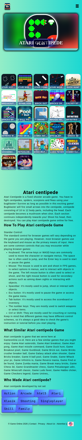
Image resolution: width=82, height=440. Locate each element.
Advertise (61, 423)
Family (24, 409)
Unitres (25, 162)
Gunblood (25, 97)
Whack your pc (57, 113)
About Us (50, 423)
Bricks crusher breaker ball (57, 97)
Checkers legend (8, 162)
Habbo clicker (73, 145)
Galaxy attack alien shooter (73, 97)
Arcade (26, 393)
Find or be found (25, 129)
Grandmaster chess (8, 145)
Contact (32, 423)
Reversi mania (8, 129)
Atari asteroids (8, 81)
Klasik (9, 401)
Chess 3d (73, 129)
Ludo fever (57, 145)
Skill (9, 409)
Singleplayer (52, 401)
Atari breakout (25, 81)
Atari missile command (57, 81)
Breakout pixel (8, 97)
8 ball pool (25, 113)
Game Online (17, 6)
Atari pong (41, 81)
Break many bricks (57, 129)
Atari (56, 393)
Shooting (28, 401)
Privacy (41, 423)
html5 (41, 393)
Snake (41, 113)
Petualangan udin (25, 145)
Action (9, 393)
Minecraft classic (41, 145)
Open (77, 6)
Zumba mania (41, 129)
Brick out (41, 97)
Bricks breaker (8, 113)
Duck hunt (73, 81)
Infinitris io (73, 113)
